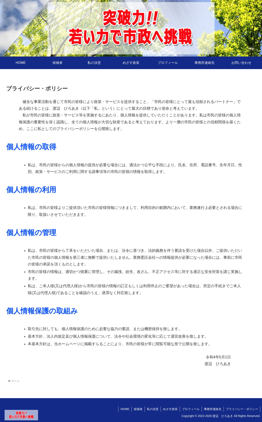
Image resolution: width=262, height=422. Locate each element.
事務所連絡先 (212, 409)
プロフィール (191, 409)
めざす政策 (170, 409)
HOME (125, 409)
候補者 (138, 409)
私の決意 (153, 409)
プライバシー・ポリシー (242, 409)
